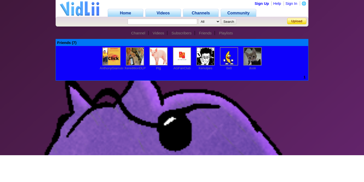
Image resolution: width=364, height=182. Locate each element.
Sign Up (262, 3)
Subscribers (182, 33)
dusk (252, 68)
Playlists (226, 33)
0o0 (229, 68)
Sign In (291, 3)
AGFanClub (182, 68)
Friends (205, 33)
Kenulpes (205, 68)
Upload (296, 21)
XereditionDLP (135, 68)
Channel (138, 33)
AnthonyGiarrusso (113, 68)
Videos (158, 33)
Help (277, 3)
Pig (158, 68)
